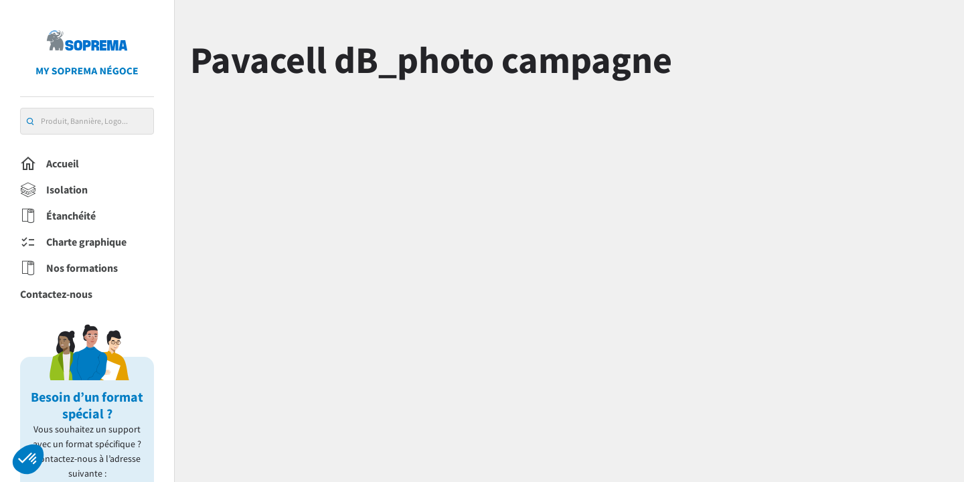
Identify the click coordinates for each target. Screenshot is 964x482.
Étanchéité (58, 216)
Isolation (54, 190)
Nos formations (69, 268)
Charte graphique (73, 242)
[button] (28, 459)
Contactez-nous (56, 294)
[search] (30, 121)
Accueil (49, 164)
